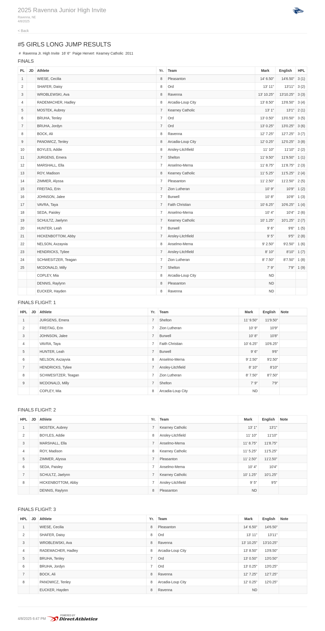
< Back (23, 31)
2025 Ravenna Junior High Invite (62, 10)
